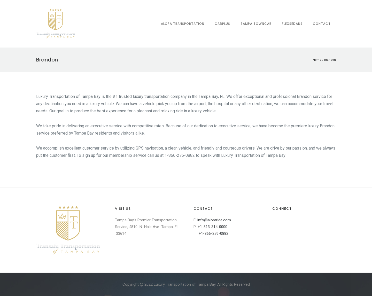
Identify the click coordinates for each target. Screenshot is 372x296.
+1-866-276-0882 (210, 233)
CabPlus (222, 23)
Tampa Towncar (256, 23)
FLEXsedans (292, 23)
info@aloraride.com (214, 220)
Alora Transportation (182, 23)
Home (317, 59)
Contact (322, 23)
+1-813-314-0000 (212, 226)
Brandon (330, 59)
